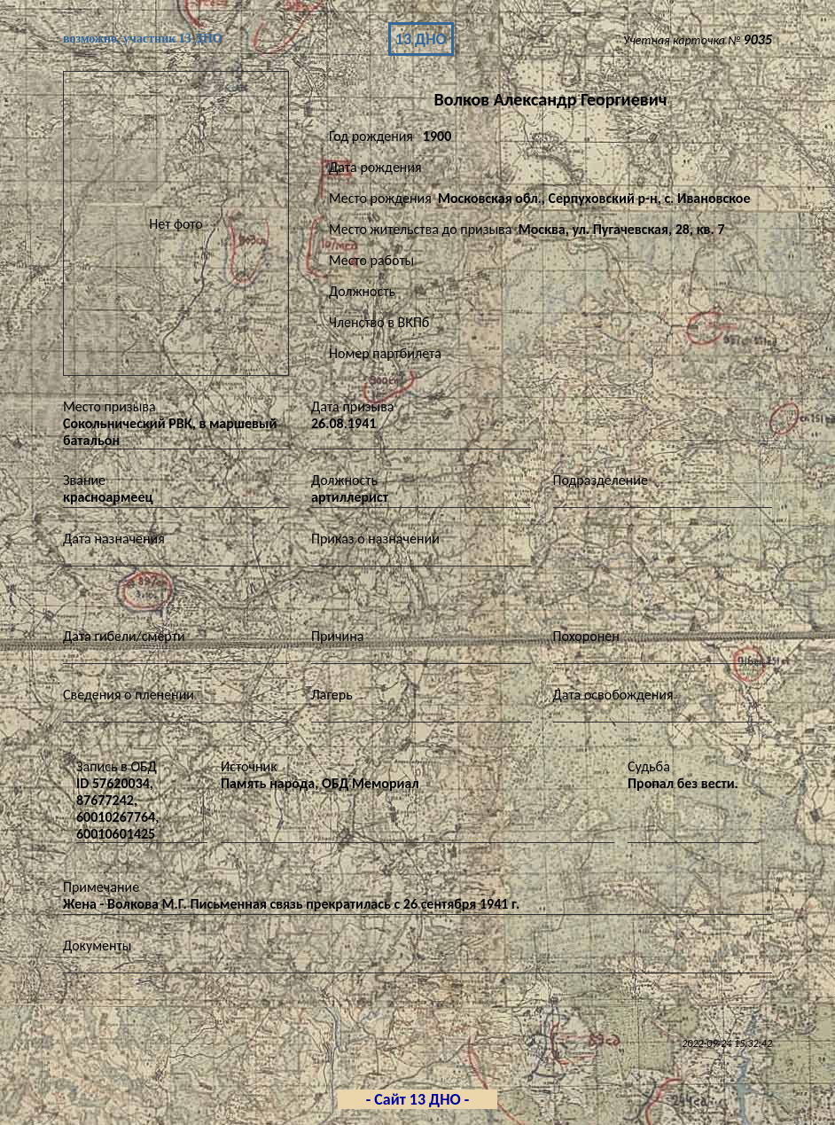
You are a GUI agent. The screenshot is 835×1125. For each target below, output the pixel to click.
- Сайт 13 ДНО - (418, 1099)
